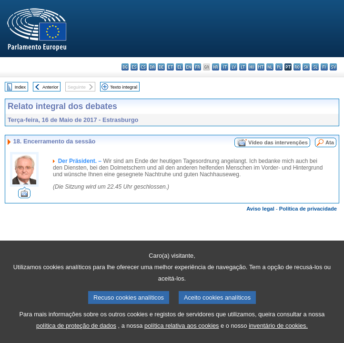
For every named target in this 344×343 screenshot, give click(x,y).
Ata (329, 142)
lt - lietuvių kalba (242, 67)
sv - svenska (333, 67)
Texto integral (123, 87)
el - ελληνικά (179, 67)
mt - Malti (260, 67)
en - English (188, 67)
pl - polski (279, 67)
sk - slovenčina (306, 67)
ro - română (297, 67)
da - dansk (152, 67)
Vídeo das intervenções (278, 142)
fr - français (197, 67)
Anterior (50, 87)
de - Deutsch (161, 67)
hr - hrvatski (215, 67)
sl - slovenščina (315, 67)
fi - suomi (324, 67)
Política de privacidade (308, 209)
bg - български (125, 67)
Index (20, 87)
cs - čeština (143, 67)
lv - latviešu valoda (233, 67)
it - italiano (224, 67)
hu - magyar (251, 67)
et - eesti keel (170, 67)
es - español (134, 67)
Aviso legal (260, 209)
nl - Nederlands (269, 67)
